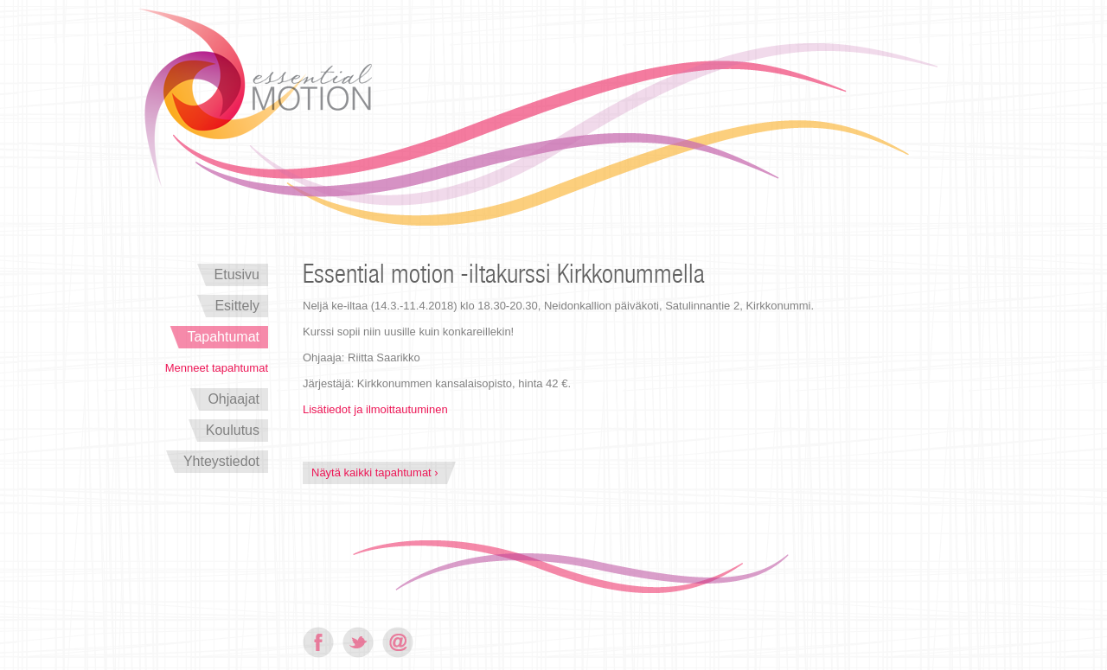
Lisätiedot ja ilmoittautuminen (375, 409)
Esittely (236, 305)
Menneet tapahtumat (216, 367)
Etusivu (236, 274)
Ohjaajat (233, 399)
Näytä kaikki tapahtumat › (374, 472)
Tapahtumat (223, 336)
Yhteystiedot (221, 461)
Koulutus (232, 430)
